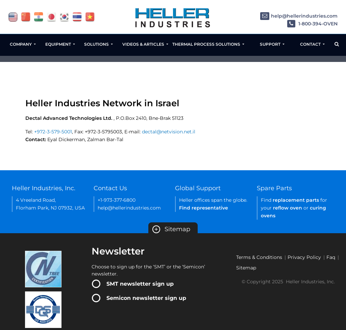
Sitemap (171, 229)
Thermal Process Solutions (206, 44)
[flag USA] (13, 17)
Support (270, 44)
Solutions (97, 44)
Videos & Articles (143, 44)
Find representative (203, 208)
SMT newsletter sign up (140, 284)
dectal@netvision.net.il (168, 132)
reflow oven (287, 208)
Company (21, 44)
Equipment (58, 44)
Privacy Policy (304, 257)
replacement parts (296, 200)
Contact (311, 44)
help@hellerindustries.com (299, 16)
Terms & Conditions (259, 257)
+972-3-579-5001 (53, 132)
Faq (330, 257)
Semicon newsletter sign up (146, 298)
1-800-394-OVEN (312, 24)
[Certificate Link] (43, 269)
